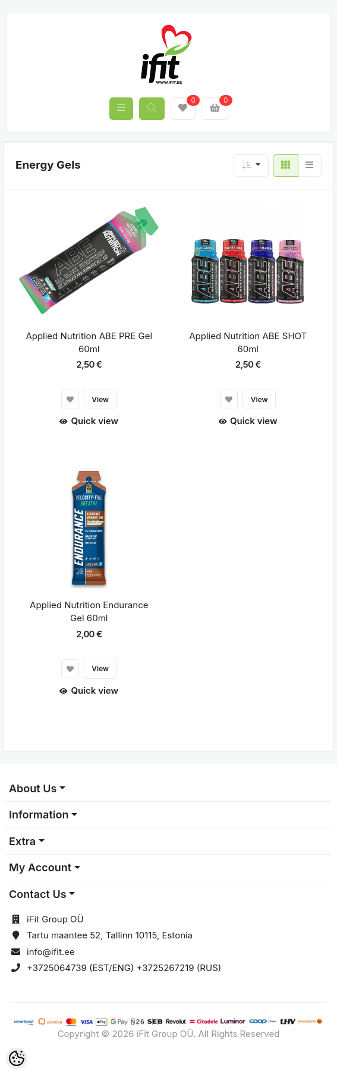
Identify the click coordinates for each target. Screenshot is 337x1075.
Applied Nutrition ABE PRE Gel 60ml (89, 342)
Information (38, 814)
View (100, 399)
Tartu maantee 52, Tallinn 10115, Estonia (110, 935)
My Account (40, 867)
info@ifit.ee (51, 951)
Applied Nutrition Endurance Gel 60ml (89, 611)
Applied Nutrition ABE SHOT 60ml (248, 342)
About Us (32, 788)
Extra (22, 841)
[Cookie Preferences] (16, 1058)
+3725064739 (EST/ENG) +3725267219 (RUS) (124, 967)
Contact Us (38, 894)
